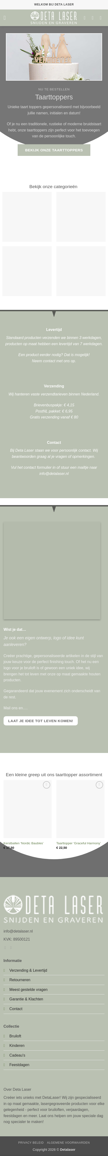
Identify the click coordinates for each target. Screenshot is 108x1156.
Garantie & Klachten (26, 999)
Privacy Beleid (31, 1142)
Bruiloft (15, 1036)
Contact (15, 1009)
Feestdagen (19, 1065)
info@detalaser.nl (54, 474)
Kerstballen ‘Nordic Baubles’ (24, 843)
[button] (6, 17)
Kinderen (17, 1046)
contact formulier (37, 467)
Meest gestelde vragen (28, 990)
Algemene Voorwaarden (68, 1142)
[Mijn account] (94, 18)
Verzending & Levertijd (28, 970)
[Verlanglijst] (86, 18)
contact (49, 361)
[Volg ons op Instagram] (12, 947)
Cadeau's (17, 1055)
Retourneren (19, 980)
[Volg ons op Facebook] (6, 947)
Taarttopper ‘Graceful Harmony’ (78, 843)
